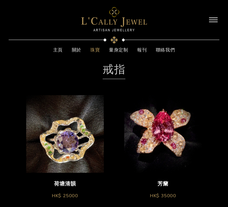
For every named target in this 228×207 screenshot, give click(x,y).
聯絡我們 (165, 50)
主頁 (58, 50)
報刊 (142, 50)
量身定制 (118, 50)
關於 (76, 50)
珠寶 (95, 50)
